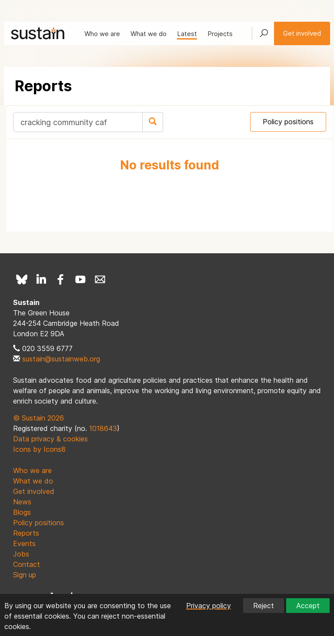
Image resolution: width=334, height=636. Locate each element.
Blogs (22, 512)
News (22, 501)
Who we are (102, 34)
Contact (26, 564)
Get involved (302, 33)
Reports (26, 533)
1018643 (103, 428)
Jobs (21, 554)
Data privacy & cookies (50, 438)
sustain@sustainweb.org (61, 358)
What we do (148, 34)
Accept (308, 605)
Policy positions (288, 121)
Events (24, 543)
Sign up (24, 574)
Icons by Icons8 (39, 449)
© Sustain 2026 (38, 418)
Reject (263, 605)
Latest (187, 34)
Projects (220, 34)
